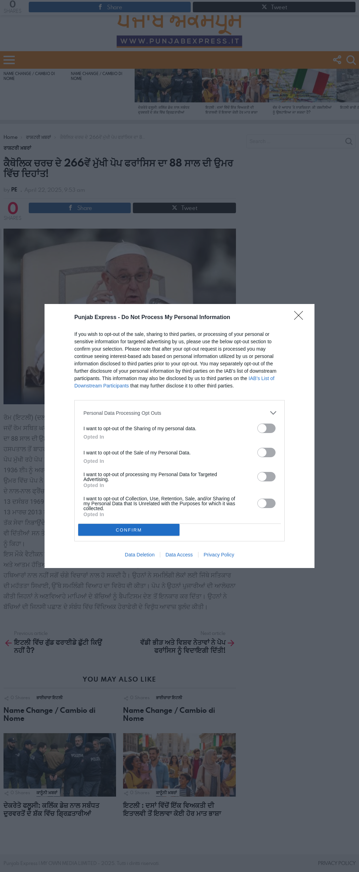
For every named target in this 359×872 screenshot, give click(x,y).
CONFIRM (129, 530)
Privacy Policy (219, 554)
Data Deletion (140, 554)
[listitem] (179, 413)
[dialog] (179, 436)
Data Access (179, 554)
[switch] (266, 428)
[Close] (300, 317)
